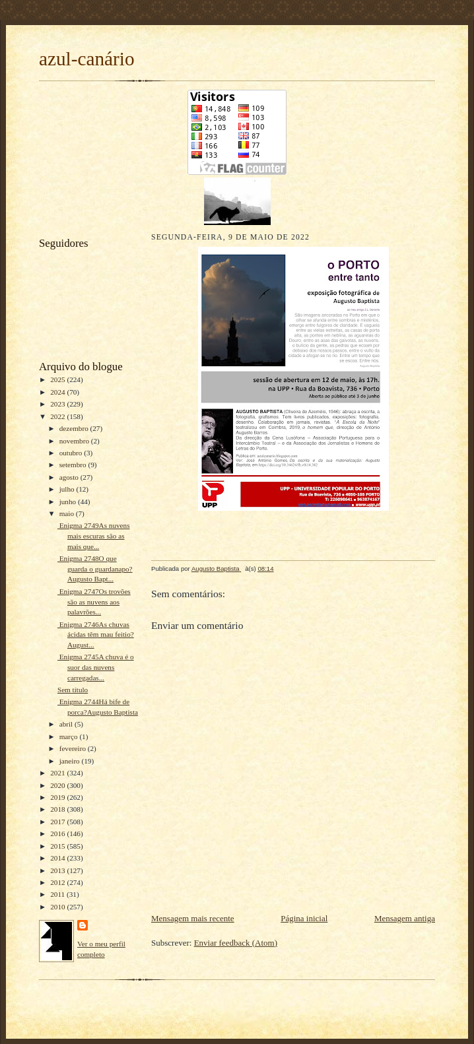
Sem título (72, 690)
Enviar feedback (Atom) (235, 943)
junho (68, 502)
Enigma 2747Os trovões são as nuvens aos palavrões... (94, 601)
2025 (58, 379)
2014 (58, 858)
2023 (58, 404)
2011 (58, 894)
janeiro (70, 761)
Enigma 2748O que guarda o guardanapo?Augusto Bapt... (95, 568)
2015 (58, 846)
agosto (70, 477)
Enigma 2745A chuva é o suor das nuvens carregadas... (95, 667)
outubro (72, 453)
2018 (58, 809)
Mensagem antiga (404, 918)
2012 (58, 882)
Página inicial (304, 918)
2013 (58, 870)
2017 (58, 822)
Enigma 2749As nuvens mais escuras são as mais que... (93, 535)
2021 (58, 773)
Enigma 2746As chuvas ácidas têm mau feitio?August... (95, 634)
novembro (75, 441)
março (69, 736)
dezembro (74, 428)
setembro (73, 465)
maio (67, 513)
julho (68, 489)
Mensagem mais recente (192, 918)
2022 (58, 416)
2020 (58, 785)
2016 (58, 833)
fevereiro (73, 748)
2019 (58, 797)
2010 (58, 907)
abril (67, 724)
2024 (58, 392)
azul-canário (87, 58)
